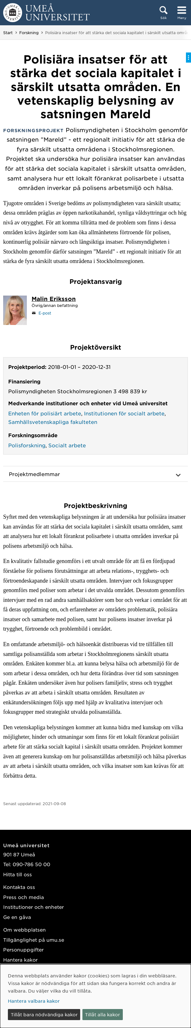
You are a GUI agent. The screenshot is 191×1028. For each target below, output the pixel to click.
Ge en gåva (17, 917)
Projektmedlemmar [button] (34, 474)
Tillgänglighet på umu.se (33, 940)
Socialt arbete (67, 445)
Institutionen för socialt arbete (124, 413)
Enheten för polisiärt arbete (44, 413)
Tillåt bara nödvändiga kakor (44, 1014)
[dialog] (95, 996)
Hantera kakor (20, 960)
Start (8, 32)
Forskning (29, 32)
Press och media (23, 897)
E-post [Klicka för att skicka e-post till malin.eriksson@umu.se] (45, 312)
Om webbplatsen (24, 930)
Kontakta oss (19, 887)
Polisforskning (26, 445)
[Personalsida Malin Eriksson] (54, 299)
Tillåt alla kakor (102, 1014)
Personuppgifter (23, 949)
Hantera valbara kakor (34, 1001)
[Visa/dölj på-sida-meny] (188, 57)
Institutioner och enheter (33, 907)
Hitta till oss (17, 874)
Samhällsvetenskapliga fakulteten (52, 422)
